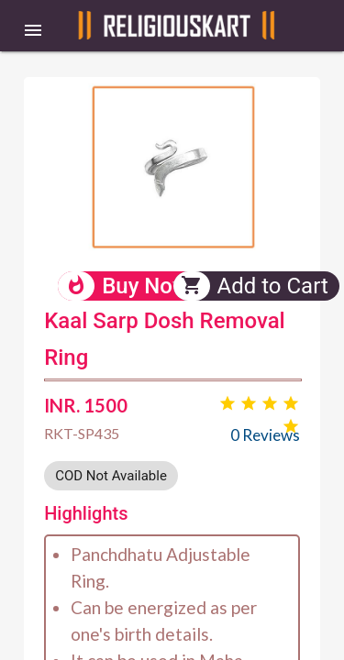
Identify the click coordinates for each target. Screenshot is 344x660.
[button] (33, 29)
